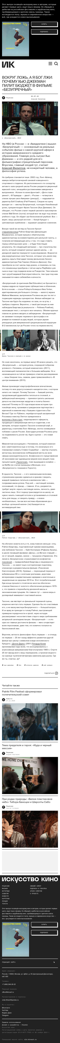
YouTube (5, 1010)
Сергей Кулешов (12, 809)
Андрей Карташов (12, 756)
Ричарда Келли (39, 643)
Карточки (5, 898)
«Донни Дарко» (18, 643)
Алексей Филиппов (38, 99)
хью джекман (9, 665)
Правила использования (11, 1022)
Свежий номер (35, 886)
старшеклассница (10, 232)
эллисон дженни (32, 665)
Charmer (25, 1025)
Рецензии (9, 97)
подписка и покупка (38, 888)
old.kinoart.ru (30, 1039)
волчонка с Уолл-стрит (12, 419)
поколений (7, 562)
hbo (20, 665)
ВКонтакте (6, 1008)
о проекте (34, 893)
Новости (9, 700)
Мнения (5, 888)
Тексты (5, 903)
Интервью (5, 891)
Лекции (5, 901)
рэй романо (48, 665)
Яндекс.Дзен (7, 1013)
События (5, 893)
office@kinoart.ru (8, 992)
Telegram (5, 1015)
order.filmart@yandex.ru (10, 1000)
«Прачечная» (22, 462)
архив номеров (36, 891)
